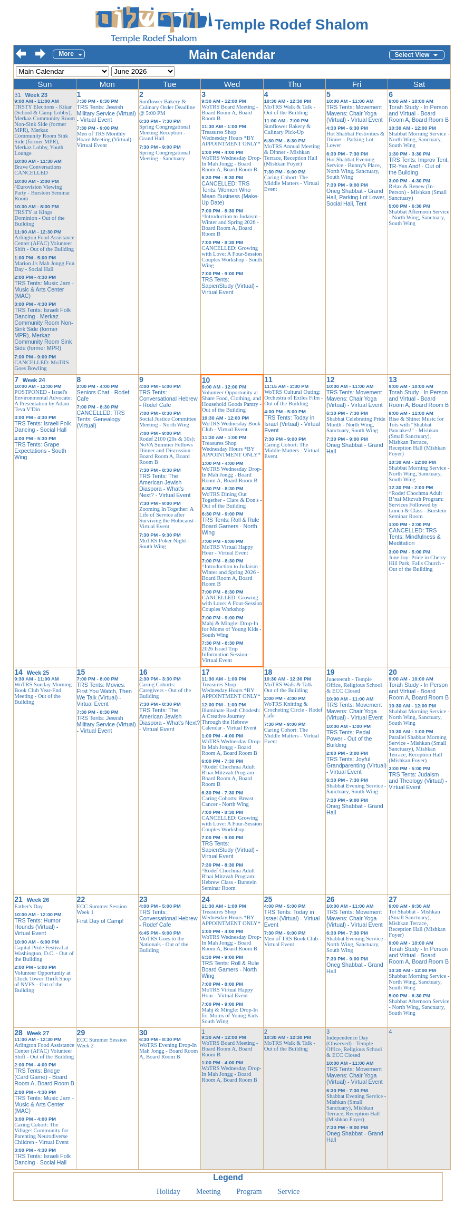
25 (268, 899)
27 (393, 899)
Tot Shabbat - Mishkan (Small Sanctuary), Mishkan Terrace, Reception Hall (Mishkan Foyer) (417, 923)
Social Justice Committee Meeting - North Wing (167, 421)
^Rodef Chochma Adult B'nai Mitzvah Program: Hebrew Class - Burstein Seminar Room (228, 879)
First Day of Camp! (100, 921)
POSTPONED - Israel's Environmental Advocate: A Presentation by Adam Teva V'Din (43, 400)
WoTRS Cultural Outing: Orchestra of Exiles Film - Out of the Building (293, 397)
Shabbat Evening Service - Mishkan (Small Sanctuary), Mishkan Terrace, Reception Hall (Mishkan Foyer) (356, 1107)
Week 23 (36, 95)
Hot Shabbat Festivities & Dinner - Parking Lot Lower (355, 139)
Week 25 (38, 672)
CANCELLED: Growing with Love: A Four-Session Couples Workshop (232, 603)
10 (206, 380)
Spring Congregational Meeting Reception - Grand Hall (164, 132)
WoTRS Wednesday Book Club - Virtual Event (231, 426)
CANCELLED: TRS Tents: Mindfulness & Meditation (414, 536)
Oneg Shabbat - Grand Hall (354, 448)
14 (18, 672)
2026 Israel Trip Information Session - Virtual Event (226, 654)
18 (268, 672)
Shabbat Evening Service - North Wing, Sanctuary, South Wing (356, 944)
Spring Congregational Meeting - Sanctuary (164, 155)
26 (330, 899)
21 (18, 899)
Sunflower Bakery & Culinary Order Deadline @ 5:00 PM (167, 107)
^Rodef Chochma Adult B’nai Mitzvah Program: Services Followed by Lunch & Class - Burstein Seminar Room (417, 504)
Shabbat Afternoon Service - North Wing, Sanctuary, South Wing (419, 217)
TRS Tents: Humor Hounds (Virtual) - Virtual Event (37, 926)
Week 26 (38, 900)
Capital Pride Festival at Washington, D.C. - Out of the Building (44, 953)
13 (393, 379)
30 (143, 1032)
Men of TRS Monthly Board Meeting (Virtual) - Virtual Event (106, 139)
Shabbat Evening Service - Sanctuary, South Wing (356, 788)
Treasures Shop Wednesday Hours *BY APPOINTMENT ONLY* (230, 138)
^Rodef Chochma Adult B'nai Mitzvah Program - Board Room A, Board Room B (229, 775)
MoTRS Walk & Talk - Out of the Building (289, 109)
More (66, 53)
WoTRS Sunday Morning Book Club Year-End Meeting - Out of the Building (43, 693)
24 (205, 899)
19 (330, 672)
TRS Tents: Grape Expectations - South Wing (40, 450)
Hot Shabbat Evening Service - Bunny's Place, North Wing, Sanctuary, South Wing (353, 168)
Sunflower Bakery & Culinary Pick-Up (287, 129)
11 (268, 379)
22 (81, 899)
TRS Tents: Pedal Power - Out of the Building (349, 738)
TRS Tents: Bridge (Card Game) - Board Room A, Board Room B (44, 1076)
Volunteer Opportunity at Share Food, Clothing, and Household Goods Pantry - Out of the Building (232, 401)
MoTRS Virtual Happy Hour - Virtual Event (227, 550)
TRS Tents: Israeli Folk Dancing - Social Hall (42, 426)
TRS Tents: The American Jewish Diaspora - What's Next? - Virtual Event (165, 485)
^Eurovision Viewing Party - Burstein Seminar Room (42, 192)
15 (81, 672)
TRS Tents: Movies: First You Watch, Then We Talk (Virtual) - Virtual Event (104, 694)
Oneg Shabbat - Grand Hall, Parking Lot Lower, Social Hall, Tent (356, 197)
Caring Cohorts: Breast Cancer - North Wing (227, 801)
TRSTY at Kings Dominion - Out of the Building (39, 218)
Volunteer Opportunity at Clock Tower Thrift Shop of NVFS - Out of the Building (42, 981)
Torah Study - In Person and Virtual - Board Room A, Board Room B (419, 113)
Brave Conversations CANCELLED (37, 170)
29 (81, 1032)
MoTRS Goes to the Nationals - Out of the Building (163, 944)
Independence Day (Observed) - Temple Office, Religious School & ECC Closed (354, 1046)
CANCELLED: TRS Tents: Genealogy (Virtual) (101, 419)
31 (17, 95)
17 (205, 672)
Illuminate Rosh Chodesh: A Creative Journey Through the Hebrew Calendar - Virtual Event (230, 719)
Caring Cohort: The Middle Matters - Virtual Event (291, 183)
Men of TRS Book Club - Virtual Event (292, 941)
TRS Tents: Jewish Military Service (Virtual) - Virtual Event (106, 113)
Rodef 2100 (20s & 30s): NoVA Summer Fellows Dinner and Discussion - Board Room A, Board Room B (167, 450)
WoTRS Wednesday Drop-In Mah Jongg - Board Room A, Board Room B (231, 163)
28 (18, 1032)
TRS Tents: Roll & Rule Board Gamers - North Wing (230, 526)
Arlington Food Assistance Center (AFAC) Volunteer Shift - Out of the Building (44, 243)
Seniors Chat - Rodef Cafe (103, 395)
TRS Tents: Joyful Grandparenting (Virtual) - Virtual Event (356, 765)
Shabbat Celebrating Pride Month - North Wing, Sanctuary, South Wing (355, 424)
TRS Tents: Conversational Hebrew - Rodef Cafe (168, 398)
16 (143, 672)
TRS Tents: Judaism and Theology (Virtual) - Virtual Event (418, 780)
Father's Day (28, 906)
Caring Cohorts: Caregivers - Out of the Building (165, 690)
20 (393, 672)
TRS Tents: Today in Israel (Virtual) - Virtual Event (292, 423)
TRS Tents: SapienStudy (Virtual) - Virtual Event (229, 285)
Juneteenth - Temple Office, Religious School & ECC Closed (354, 685)
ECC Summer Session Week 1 (102, 909)
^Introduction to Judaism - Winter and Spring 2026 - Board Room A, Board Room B (230, 225)
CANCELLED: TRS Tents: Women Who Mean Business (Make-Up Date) (230, 193)
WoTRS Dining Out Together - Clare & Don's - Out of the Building (232, 500)
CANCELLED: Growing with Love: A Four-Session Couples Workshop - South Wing (231, 256)
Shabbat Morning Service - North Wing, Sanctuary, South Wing (419, 139)
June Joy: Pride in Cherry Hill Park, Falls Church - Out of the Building (417, 563)
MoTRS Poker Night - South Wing (164, 543)
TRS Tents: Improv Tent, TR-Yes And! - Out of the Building (419, 166)
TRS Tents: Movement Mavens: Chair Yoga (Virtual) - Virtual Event (354, 113)
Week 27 (38, 1033)
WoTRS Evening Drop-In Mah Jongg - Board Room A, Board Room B (168, 1051)
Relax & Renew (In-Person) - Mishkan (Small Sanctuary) (418, 192)
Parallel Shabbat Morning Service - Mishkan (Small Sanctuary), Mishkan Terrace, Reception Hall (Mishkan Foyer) (418, 748)
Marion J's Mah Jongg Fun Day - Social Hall (44, 266)
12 (330, 379)
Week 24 (34, 380)
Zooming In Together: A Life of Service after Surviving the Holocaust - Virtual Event (168, 517)
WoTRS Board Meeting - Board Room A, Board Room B (229, 112)
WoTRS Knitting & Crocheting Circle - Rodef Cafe (293, 709)
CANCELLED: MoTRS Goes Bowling (41, 365)
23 (143, 899)
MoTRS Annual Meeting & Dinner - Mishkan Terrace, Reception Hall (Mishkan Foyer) (292, 155)
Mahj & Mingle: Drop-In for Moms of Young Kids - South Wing (232, 629)
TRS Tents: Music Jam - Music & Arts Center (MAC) (44, 289)
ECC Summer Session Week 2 (102, 1042)
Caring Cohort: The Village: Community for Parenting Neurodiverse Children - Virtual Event (41, 1133)
